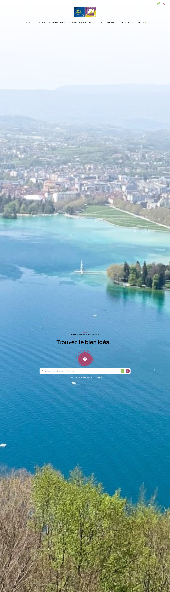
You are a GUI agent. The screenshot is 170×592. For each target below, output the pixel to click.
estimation (40, 23)
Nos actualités (126, 23)
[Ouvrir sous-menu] (116, 23)
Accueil (28, 23)
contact (141, 23)
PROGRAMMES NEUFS (57, 23)
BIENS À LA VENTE (96, 23)
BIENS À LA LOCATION (77, 23)
